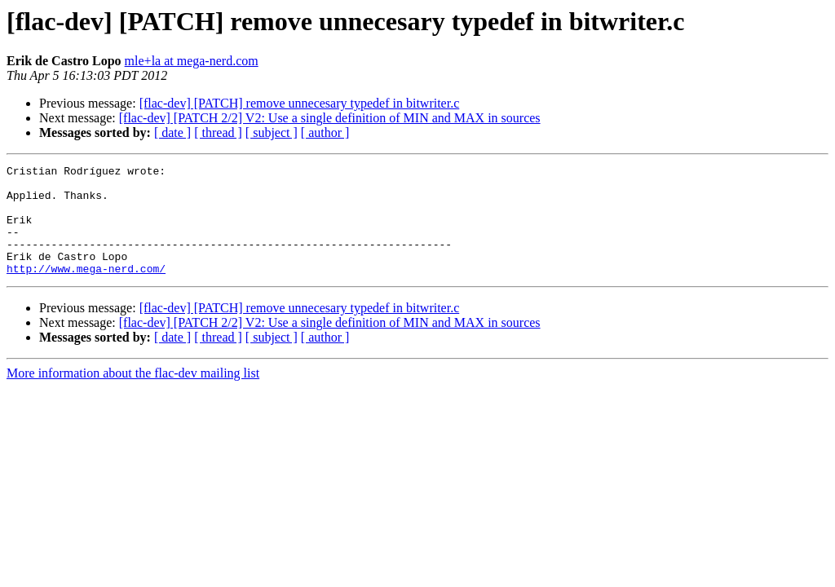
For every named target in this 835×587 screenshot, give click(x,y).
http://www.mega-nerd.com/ (86, 290)
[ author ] (325, 132)
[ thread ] (218, 132)
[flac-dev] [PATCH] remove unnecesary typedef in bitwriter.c (299, 103)
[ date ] (172, 132)
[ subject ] (271, 132)
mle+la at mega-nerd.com (191, 61)
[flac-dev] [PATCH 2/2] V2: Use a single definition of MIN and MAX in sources (330, 118)
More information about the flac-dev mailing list (133, 395)
